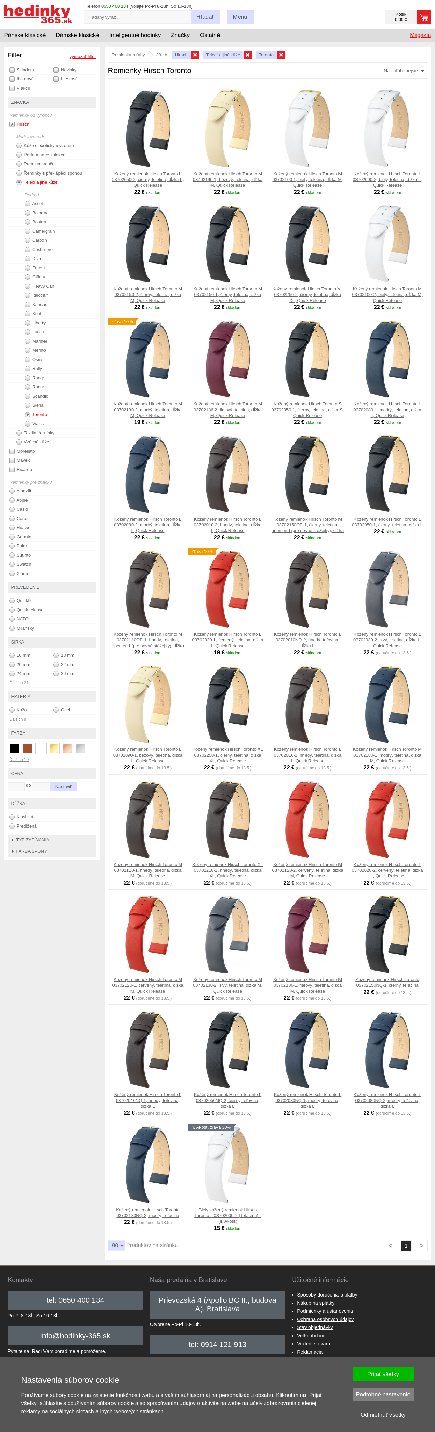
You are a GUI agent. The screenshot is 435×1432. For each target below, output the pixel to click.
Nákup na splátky (315, 1303)
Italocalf (36, 295)
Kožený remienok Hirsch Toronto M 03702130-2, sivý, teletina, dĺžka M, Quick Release (227, 985)
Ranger (36, 378)
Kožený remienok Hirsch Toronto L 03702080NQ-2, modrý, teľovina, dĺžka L (387, 1100)
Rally (33, 368)
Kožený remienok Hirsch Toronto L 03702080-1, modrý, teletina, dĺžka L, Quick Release (387, 409)
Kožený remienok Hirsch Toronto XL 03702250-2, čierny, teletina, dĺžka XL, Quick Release (307, 294)
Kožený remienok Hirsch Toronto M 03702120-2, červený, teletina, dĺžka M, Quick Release (307, 870)
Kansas (36, 304)
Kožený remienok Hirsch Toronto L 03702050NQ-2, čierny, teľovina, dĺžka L (227, 1100)
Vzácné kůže (32, 442)
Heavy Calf (39, 286)
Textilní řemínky (35, 433)
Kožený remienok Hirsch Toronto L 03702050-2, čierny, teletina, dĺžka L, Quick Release (148, 179)
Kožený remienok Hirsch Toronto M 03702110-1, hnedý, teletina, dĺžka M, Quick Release (148, 870)
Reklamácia (310, 1352)
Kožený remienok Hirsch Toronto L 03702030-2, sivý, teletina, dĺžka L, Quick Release (387, 640)
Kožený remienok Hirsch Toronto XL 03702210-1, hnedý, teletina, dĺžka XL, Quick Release (227, 870)
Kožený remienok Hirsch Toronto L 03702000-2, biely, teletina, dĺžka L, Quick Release (387, 179)
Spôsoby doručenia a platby (327, 1295)
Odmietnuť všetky (383, 1415)
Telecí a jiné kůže (37, 182)
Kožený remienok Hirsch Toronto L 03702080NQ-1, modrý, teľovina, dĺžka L (307, 1100)
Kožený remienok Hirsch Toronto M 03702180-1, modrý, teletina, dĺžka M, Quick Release (387, 755)
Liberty (35, 323)
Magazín (420, 35)
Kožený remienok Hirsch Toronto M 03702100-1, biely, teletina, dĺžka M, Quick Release (307, 179)
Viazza (35, 424)
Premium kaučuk (36, 164)
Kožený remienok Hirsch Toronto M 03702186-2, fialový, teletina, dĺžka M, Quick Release (227, 409)
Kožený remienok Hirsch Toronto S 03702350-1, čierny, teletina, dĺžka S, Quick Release (308, 409)
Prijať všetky (383, 1374)
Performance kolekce (41, 155)
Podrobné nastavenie (383, 1394)
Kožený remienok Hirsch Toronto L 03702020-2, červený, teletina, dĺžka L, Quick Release (387, 870)
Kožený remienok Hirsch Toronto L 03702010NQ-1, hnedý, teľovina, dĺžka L (147, 1100)
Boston (35, 222)
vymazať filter (83, 56)
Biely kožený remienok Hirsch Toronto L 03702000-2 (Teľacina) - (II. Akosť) (227, 1215)
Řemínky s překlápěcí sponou (49, 173)
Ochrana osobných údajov (325, 1319)
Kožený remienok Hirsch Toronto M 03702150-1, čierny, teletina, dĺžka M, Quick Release (227, 294)
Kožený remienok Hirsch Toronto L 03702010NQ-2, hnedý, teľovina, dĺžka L (307, 640)
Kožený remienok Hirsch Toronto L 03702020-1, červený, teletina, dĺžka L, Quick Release (227, 640)
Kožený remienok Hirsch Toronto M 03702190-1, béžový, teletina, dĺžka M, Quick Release (228, 179)
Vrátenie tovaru (313, 1343)
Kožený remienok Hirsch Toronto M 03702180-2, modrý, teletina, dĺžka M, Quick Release (148, 409)
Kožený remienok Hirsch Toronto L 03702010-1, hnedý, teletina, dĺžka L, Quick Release (308, 755)
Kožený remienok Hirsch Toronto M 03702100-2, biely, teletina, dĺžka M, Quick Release (387, 294)
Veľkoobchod (311, 1335)
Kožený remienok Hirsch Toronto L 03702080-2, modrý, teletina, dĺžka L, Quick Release (147, 524)
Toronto (36, 414)
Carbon (36, 240)
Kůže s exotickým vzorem (45, 145)
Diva (33, 258)
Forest (35, 268)
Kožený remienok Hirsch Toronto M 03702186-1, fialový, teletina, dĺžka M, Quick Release (307, 985)
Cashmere (39, 249)
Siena (34, 405)
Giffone (36, 277)
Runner (36, 387)
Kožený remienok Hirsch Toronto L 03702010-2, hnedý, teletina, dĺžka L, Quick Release (228, 524)
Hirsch (19, 124)
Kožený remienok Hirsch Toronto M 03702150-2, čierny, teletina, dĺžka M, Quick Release (148, 294)
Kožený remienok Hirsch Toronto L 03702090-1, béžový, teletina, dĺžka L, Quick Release (148, 755)
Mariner (36, 341)
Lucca (34, 332)
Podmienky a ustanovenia (325, 1311)
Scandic (36, 396)
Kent (33, 313)
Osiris (34, 359)
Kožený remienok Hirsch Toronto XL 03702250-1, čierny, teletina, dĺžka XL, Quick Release (227, 755)
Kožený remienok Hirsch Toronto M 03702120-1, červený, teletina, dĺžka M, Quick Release (148, 985)
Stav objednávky (315, 1327)
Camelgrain (40, 231)
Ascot (34, 203)
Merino (35, 350)
